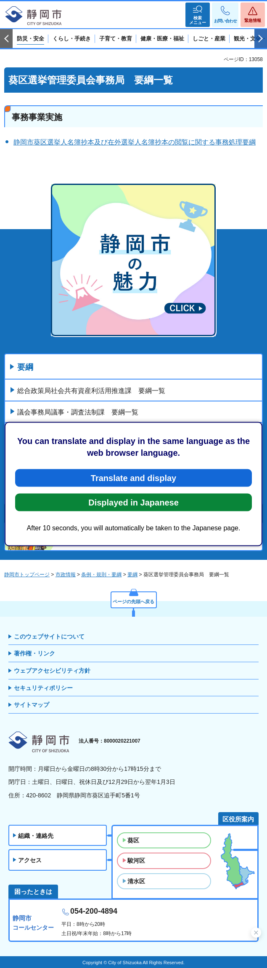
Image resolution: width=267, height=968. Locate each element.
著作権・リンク (34, 653)
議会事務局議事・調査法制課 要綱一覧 (77, 412)
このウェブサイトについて (49, 636)
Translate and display (133, 478)
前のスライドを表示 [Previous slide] (6, 38)
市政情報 (66, 575)
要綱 (25, 367)
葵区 (133, 840)
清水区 (136, 881)
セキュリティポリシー (43, 688)
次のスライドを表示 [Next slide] (260, 38)
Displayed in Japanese (133, 502)
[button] (197, 15)
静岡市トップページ (27, 575)
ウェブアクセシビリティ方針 (52, 670)
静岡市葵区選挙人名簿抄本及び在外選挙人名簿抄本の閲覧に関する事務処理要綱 (134, 142)
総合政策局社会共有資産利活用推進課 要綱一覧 (91, 390)
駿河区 (136, 860)
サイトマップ (31, 704)
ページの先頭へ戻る (133, 601)
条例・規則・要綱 (101, 575)
